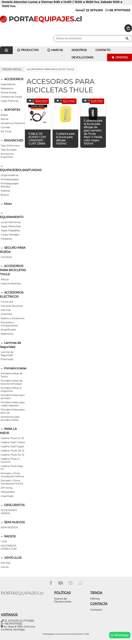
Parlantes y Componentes (9, 324)
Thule (61, 100)
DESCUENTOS (12, 505)
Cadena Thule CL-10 (12, 438)
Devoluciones (83, 57)
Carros (5, 567)
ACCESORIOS (11, 79)
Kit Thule (6, 131)
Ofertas (119, 57)
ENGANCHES (11, 140)
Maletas (5, 190)
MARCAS (55, 50)
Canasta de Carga (11, 96)
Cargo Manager (10, 234)
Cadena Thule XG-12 (12, 454)
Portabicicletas (13, 368)
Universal (6, 257)
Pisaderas (6, 238)
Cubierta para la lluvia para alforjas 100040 (65, 138)
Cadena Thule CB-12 (12, 450)
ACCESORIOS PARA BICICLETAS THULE (50, 69)
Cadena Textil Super (12, 446)
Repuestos (7, 88)
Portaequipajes (10, 179)
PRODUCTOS (27, 50)
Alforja (5, 279)
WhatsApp (120, 635)
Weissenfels (8, 491)
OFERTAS (6, 314)
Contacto (96, 609)
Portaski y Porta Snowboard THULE (12, 482)
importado (7, 496)
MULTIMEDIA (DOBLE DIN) (9, 547)
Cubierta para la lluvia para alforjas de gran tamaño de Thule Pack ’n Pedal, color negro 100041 (93, 132)
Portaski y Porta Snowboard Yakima (12, 475)
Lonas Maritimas (11, 222)
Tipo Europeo (9, 149)
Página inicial (12, 69)
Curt (33, 100)
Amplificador (8, 329)
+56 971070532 (117, 10)
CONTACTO (102, 50)
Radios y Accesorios (13, 318)
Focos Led (7, 301)
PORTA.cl (41, 18)
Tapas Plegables (10, 230)
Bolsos (5, 194)
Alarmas (6, 310)
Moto (6, 203)
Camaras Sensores (12, 305)
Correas (5, 127)
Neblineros (7, 333)
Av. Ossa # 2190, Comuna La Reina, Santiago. (18, 628)
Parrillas (5, 562)
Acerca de (60, 598)
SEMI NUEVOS (12, 522)
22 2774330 (26, 620)
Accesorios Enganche (7, 155)
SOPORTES (10, 109)
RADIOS (8, 536)
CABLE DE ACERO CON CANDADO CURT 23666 (37, 138)
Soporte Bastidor (11, 283)
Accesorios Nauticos (13, 123)
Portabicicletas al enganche (11, 389)
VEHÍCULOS (10, 557)
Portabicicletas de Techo (11, 375)
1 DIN (4, 541)
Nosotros (79, 50)
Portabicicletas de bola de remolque (11, 382)
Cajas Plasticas (9, 100)
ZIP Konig (7, 487)
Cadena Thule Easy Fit (12, 467)
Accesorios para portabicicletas (10, 418)
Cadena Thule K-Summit (10, 460)
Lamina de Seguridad (7, 353)
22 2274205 (11, 620)
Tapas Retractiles (11, 226)
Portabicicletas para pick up (13, 411)
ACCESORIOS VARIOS (9, 512)
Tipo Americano (10, 145)
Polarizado (7, 359)
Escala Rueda (8, 92)
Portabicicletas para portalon (13, 397)
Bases (4, 114)
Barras (4, 119)
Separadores (8, 84)
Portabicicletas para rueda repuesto (13, 404)
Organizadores (9, 175)
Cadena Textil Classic (13, 442)
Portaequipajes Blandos (10, 185)
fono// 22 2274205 (89, 10)
